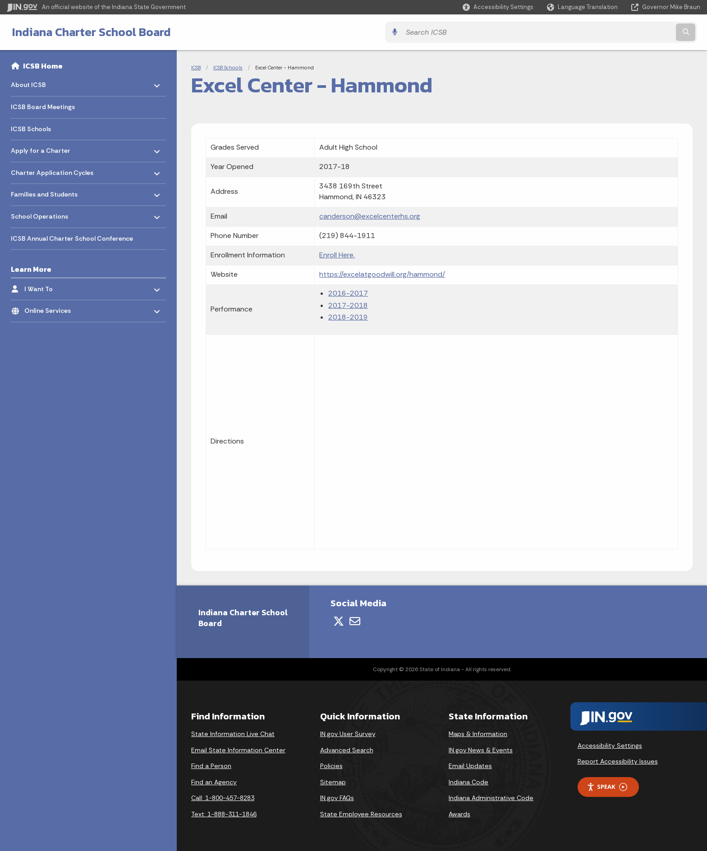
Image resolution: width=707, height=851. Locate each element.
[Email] (354, 621)
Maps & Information (478, 734)
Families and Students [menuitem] (44, 192)
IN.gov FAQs (337, 798)
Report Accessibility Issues (618, 761)
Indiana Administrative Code (491, 798)
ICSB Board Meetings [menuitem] (43, 107)
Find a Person (211, 766)
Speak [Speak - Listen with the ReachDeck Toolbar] (607, 786)
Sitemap (333, 782)
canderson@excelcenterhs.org (369, 216)
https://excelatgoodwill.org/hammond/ (382, 274)
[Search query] (615, 32)
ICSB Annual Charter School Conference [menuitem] (72, 238)
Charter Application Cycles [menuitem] (52, 170)
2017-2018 (348, 305)
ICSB (196, 67)
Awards (459, 814)
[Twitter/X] (338, 621)
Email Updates (470, 766)
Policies (331, 766)
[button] (498, 7)
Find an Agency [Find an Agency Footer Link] (214, 782)
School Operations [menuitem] (39, 214)
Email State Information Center (238, 750)
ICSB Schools (228, 67)
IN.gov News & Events (481, 750)
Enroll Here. (337, 255)
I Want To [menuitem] (50, 286)
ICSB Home (43, 66)
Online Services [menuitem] (50, 308)
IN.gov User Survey (348, 734)
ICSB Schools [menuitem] (31, 129)
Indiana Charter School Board (88, 32)
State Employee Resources (361, 814)
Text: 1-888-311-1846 (224, 814)
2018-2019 (348, 317)
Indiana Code (468, 782)
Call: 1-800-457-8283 (222, 798)
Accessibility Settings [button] (610, 745)
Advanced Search (346, 750)
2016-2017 (348, 293)
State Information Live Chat (233, 734)
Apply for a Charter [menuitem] (40, 148)
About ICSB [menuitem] (37, 83)
